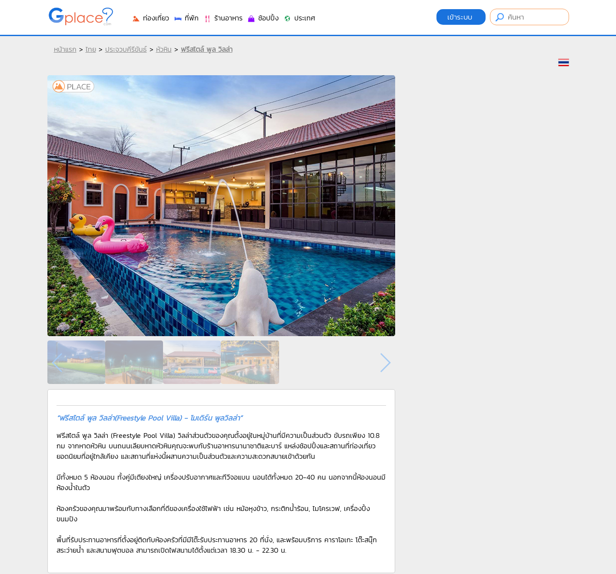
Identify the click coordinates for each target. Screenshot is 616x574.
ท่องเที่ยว (150, 18)
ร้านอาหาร (223, 18)
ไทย (91, 49)
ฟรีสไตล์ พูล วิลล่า (207, 49)
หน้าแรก (65, 49)
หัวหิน (164, 49)
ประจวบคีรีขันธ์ (126, 49)
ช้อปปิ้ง (263, 18)
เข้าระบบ (461, 17)
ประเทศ (299, 18)
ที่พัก (186, 18)
